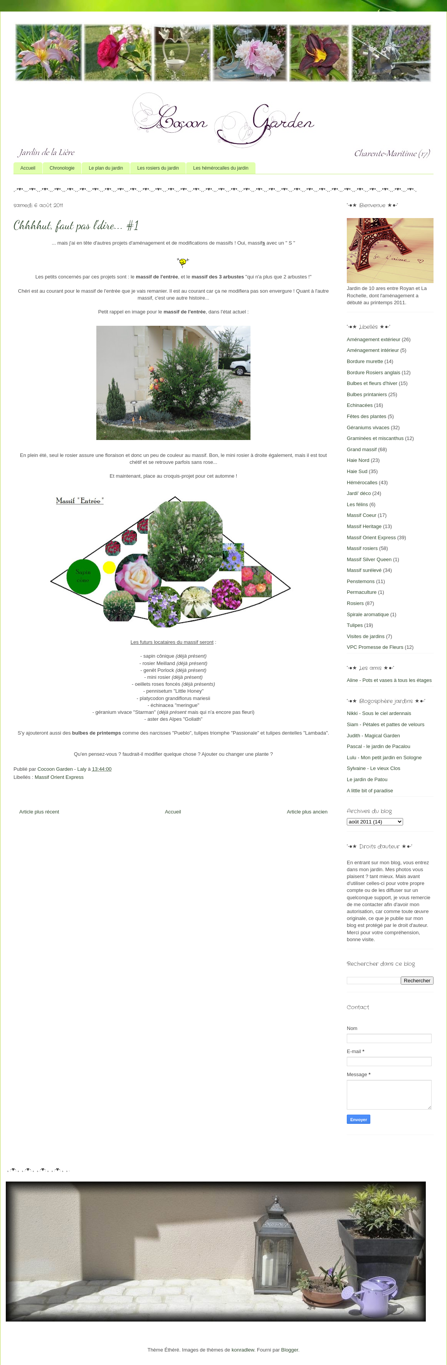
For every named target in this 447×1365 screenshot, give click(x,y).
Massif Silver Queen (369, 559)
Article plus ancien (307, 812)
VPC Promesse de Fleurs (375, 647)
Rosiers (355, 603)
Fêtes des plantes (367, 416)
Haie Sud (357, 471)
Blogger (289, 1350)
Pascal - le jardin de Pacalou (378, 746)
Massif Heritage (364, 526)
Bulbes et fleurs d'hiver (372, 383)
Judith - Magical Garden (373, 735)
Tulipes (355, 625)
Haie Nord (358, 460)
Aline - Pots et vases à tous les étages (389, 680)
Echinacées (360, 405)
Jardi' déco (359, 493)
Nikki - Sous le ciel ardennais (379, 713)
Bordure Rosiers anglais (373, 372)
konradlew (243, 1350)
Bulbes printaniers (367, 394)
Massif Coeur (361, 515)
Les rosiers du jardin (158, 168)
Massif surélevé (364, 570)
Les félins (357, 504)
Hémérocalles (362, 482)
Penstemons (361, 581)
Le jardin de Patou (367, 779)
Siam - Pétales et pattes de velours (386, 724)
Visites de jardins (366, 636)
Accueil (27, 168)
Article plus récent (39, 812)
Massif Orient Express (59, 777)
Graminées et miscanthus (375, 438)
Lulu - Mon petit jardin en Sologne (384, 757)
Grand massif (361, 449)
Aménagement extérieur (373, 339)
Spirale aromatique (368, 614)
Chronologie (62, 168)
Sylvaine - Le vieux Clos (373, 768)
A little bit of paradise (370, 790)
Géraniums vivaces (368, 427)
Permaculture (361, 592)
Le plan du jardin (106, 168)
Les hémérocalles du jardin (220, 168)
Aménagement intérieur (373, 350)
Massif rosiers (362, 548)
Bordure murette (365, 361)
